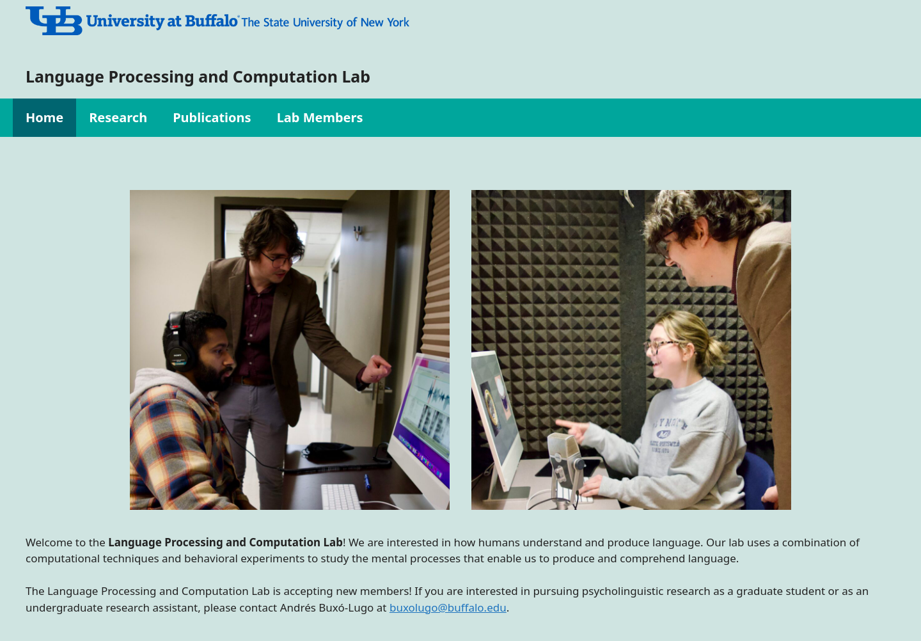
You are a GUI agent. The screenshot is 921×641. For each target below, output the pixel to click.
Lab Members (320, 117)
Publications (212, 117)
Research (118, 117)
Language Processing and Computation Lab (198, 76)
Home (44, 117)
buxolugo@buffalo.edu (448, 607)
